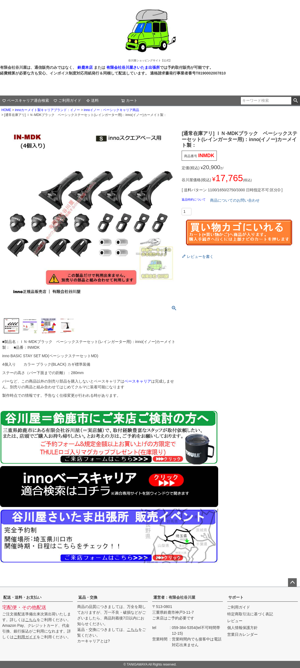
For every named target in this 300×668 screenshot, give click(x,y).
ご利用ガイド (67, 100)
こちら (31, 620)
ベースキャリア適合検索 (25, 100)
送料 (92, 100)
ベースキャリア (137, 381)
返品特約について (194, 199)
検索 (295, 101)
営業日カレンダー (242, 634)
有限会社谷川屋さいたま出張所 (132, 67)
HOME (6, 110)
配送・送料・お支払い (22, 597)
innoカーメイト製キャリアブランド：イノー (47, 110)
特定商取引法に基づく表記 (250, 614)
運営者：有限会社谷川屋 (174, 597)
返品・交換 (87, 597)
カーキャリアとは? (93, 641)
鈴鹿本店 (85, 67)
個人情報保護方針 (242, 627)
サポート (236, 597)
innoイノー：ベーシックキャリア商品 (111, 110)
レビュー (234, 621)
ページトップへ (292, 582)
